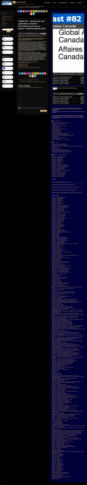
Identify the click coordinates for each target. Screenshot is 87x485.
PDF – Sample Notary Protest (57, 400)
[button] (68, 34)
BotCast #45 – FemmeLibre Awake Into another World (61, 299)
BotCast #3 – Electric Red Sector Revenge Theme (60, 452)
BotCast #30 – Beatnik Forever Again (58, 392)
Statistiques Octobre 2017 (56, 238)
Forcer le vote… (54, 104)
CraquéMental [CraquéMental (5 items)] (9, 469)
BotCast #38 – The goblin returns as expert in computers (61, 365)
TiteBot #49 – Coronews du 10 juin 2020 (58, 152)
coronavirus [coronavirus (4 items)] (14, 467)
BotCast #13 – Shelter (55, 441)
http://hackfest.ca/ (27, 62)
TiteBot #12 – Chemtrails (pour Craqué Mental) (59, 377)
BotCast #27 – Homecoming (56, 408)
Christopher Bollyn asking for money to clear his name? (61, 131)
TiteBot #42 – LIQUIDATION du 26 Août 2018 (59, 217)
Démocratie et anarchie (56, 109)
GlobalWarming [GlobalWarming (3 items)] (4, 474)
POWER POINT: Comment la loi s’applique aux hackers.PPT (30, 67)
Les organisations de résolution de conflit (59, 105)
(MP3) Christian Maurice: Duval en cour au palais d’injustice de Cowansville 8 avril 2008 (66, 410)
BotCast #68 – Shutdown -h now (57, 202)
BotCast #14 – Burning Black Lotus (58, 440)
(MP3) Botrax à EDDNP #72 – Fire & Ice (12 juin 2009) (60, 348)
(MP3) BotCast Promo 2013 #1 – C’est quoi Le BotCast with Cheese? (63, 163)
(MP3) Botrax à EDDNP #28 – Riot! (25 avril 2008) (60, 403)
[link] (84, 3)
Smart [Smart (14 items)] (10, 484)
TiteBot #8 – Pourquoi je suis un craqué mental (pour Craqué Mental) (63, 395)
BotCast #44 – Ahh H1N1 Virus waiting (58, 309)
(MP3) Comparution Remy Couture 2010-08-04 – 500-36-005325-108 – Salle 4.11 (65, 296)
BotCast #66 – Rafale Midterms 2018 (58, 209)
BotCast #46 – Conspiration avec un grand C (59, 297)
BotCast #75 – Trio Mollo (56, 143)
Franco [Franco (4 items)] (18, 472)
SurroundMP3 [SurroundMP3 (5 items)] (15, 484)
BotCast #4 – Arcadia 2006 (56, 450)
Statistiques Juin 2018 (55, 214)
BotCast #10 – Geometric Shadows (57, 444)
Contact (4, 26)
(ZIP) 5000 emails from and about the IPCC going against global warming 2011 (65, 281)
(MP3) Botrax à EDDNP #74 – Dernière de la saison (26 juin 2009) (62, 346)
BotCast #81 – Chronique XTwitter (57, 136)
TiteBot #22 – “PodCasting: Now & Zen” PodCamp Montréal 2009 (62, 339)
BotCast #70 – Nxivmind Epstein (57, 200)
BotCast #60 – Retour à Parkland (57, 228)
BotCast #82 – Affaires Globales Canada (58, 135)
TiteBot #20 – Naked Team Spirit (57, 345)
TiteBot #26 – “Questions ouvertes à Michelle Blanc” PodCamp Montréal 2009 (65, 334)
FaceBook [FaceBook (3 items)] (3, 472)
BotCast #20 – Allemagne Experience (58, 433)
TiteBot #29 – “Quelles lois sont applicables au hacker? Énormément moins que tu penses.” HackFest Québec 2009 (67, 320)
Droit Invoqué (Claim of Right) (57, 352)
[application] (32, 33)
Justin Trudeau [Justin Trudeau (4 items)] (4, 477)
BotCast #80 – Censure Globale (57, 178)
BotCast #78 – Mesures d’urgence (57, 180)
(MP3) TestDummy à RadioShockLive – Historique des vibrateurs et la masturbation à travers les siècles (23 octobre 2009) (68, 326)
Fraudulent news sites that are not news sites (67, 95)
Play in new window (26, 35)
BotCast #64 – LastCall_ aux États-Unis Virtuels (60, 218)
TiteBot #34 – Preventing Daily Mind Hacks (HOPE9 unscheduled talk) (63, 272)
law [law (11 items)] (18, 477)
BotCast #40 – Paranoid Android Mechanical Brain (60, 358)
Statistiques (5, 24)
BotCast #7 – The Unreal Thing (57, 447)
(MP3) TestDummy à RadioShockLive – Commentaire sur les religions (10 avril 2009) (66, 360)
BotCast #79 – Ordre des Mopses (57, 179)
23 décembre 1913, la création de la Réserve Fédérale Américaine (63, 114)
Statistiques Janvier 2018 (56, 232)
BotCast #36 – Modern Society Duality (58, 371)
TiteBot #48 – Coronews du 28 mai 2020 (58, 153)
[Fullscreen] (82, 53)
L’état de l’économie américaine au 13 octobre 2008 (60, 386)
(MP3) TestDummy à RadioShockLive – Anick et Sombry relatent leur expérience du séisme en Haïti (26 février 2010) (68, 308)
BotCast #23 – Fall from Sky (56, 428)
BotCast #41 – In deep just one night (58, 347)
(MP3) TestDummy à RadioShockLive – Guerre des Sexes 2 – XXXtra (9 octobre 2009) (66, 328)
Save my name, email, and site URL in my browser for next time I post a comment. (31, 108)
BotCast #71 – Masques (56, 150)
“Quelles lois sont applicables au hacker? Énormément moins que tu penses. (32, 39)
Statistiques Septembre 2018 (57, 207)
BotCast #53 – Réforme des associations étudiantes (60, 247)
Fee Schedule (54, 351)
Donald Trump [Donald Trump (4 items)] (16, 469)
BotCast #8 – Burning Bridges (57, 446)
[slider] (30, 33)
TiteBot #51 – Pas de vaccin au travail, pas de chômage (61, 149)
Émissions (22, 6)
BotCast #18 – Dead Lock (56, 435)
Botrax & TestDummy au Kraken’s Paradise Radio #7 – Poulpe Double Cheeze (65, 376)
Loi (2, 15)
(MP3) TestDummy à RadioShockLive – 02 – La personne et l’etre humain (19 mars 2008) (66, 418)
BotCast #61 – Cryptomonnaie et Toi (58, 226)
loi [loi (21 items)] (2, 479)
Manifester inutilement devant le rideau (58, 103)
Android (35, 36)
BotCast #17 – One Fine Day (56, 436)
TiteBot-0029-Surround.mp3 (23, 64)
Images (4, 22)
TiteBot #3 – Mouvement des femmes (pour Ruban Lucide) (61, 424)
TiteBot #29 (20, 38)
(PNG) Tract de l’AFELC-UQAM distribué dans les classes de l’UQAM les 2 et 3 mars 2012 (66, 171)
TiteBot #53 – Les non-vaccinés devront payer (59, 146)
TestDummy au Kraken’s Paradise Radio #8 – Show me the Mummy (63, 394)
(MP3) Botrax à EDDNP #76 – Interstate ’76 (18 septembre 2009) (62, 341)
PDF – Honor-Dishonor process (57, 401)
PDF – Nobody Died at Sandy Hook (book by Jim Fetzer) (61, 161)
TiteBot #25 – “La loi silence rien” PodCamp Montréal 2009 (61, 335)
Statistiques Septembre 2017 (57, 239)
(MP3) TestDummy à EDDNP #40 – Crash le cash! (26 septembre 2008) (63, 387)
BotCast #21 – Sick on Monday (57, 432)
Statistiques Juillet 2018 (56, 213)
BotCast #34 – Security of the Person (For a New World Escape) (62, 375)
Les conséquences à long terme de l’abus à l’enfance (67, 88)
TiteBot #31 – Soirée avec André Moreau (58, 284)
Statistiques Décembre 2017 (56, 233)
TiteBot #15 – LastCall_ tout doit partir (58, 369)
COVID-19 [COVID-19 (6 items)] (3, 469)
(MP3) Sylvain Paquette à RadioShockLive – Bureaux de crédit (62, 378)
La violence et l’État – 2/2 (56, 106)
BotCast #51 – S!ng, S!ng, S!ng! (57, 264)
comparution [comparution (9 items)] (4, 467)
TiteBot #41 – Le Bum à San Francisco (58, 220)
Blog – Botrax (56, 121)
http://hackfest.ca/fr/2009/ (32, 62)
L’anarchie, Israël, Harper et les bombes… (59, 108)
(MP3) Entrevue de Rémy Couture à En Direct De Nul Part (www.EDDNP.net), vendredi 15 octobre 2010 (68, 294)
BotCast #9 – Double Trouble (57, 445)
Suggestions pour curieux (56, 111)
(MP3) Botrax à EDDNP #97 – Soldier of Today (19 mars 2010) (62, 301)
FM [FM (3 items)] (14, 472)
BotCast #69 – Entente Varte (56, 201)
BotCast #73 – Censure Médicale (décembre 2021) (60, 145)
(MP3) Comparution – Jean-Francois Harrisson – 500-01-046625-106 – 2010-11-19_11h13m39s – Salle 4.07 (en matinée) (67, 291)
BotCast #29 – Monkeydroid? (57, 398)
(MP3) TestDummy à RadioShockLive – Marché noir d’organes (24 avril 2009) (64, 357)
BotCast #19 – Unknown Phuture (57, 434)
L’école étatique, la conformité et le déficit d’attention (61, 112)
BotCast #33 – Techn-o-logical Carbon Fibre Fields (60, 379)
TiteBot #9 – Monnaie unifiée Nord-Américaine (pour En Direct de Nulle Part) (64, 389)
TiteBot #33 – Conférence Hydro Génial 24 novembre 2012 (61, 275)
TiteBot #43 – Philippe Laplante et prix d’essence (60, 216)
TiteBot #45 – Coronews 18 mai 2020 (58, 199)
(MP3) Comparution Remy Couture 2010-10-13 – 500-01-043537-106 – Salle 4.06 (65, 295)
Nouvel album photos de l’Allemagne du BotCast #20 (60, 251)
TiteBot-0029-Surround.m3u (23, 65)
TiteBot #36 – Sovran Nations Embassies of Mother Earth (61, 248)
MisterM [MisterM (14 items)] (15, 479)
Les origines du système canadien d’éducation (59, 113)
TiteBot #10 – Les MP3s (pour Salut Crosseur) (59, 384)
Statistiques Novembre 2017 (56, 237)
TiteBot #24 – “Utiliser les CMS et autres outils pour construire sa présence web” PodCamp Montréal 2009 (67, 336)
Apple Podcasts (27, 36)
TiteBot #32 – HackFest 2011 (56, 282)
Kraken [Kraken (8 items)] (10, 477)
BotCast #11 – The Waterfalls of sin (58, 443)
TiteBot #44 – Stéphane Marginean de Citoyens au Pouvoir (61, 211)
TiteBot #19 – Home (55, 349)
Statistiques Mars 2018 (55, 227)
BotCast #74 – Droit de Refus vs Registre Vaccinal (60, 144)
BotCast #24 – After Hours (56, 427)
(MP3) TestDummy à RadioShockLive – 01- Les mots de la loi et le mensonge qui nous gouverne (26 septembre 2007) (68, 431)
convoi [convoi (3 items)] (9, 467)
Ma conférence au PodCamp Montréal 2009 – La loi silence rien (62, 130)
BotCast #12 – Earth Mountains (57, 442)
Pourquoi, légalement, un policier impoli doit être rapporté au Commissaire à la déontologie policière (67, 126)
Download (32, 35)
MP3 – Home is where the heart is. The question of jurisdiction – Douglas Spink (65, 397)
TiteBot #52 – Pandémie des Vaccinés (58, 148)
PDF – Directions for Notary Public (57, 402)
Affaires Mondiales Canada (7, 18)
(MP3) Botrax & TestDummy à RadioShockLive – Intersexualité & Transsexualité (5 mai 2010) (67, 298)
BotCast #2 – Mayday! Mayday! (57, 453)
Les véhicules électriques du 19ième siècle (59, 116)
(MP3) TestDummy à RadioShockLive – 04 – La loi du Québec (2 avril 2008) (64, 415)
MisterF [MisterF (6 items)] (6, 479)
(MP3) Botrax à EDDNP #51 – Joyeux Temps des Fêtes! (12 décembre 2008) (64, 374)
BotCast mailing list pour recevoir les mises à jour (60, 451)
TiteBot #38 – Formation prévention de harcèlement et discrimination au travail (65, 234)
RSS (42, 36)
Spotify (31, 36)
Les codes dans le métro (56, 117)
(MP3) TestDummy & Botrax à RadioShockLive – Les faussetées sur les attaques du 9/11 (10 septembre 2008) (67, 391)
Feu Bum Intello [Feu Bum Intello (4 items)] (9, 472)
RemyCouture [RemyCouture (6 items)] (16, 482)
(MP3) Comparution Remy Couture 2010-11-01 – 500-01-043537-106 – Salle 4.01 (65, 292)
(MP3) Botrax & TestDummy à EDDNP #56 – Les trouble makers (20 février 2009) (65, 366)
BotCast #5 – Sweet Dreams (56, 449)
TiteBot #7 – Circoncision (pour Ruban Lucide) (59, 396)
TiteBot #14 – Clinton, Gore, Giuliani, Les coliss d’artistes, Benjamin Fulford (64, 370)
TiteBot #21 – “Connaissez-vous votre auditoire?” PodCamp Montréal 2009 (64, 340)
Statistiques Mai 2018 (55, 215)
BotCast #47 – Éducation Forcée (57, 283)
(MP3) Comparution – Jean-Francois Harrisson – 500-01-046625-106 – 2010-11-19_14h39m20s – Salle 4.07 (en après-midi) (67, 289)
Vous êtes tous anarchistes (56, 110)
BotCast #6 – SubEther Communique (58, 448)
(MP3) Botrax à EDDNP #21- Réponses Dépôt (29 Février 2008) (62, 420)
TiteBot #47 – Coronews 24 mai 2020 (58, 154)
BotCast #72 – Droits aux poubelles (58, 147)
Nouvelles (4, 13)
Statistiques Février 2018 (56, 230)
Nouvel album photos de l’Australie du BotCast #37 (60, 250)
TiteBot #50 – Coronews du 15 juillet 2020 (59, 151)
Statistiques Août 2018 (55, 212)
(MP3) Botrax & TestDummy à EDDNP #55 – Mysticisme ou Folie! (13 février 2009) (65, 367)
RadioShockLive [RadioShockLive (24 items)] (9, 482)
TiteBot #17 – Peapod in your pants (58, 359)
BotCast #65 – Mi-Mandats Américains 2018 (59, 210)
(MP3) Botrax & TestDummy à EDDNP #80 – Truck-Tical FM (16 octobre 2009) (64, 327)
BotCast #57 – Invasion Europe (57, 235)
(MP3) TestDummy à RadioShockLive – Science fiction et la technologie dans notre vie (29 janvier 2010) (68, 315)
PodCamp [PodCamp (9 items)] (3, 482)
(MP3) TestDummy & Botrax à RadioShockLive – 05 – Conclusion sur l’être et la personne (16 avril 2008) (68, 407)
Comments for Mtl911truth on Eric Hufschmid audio (60, 129)
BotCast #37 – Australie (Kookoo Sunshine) (59, 368)
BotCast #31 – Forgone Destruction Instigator (59, 388)
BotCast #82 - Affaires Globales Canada (67, 67)
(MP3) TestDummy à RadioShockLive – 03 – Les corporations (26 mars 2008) (64, 417)
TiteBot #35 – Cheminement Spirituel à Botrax (59, 265)
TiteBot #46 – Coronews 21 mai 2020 (58, 155)
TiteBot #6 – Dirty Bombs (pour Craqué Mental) (59, 416)
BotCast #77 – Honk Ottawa (56, 181)
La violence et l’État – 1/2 (56, 107)
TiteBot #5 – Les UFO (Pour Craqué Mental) (59, 419)
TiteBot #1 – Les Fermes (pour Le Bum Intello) (59, 426)
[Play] (20, 33)
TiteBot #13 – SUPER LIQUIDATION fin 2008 (59, 372)
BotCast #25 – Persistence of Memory (58, 423)
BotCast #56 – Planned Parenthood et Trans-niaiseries (61, 236)
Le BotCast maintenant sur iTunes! (57, 454)
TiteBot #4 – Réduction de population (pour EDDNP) (60, 422)
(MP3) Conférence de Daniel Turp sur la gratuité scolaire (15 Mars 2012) (64, 279)
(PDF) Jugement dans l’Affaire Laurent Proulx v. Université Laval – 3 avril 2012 (65, 166)
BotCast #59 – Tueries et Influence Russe (59, 229)
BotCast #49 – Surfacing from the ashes (58, 273)
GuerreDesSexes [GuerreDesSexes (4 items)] (11, 474)
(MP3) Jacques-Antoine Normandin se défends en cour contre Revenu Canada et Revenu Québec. (68, 409)
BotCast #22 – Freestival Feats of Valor (58, 429)
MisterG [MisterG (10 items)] (10, 479)
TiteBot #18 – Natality (55, 350)
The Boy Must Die (55, 115)
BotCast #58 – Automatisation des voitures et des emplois (61, 231)
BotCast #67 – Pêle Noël (56, 208)
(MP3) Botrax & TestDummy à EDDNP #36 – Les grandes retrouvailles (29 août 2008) (66, 393)
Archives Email (8, 33)
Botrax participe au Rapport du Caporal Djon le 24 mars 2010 (62, 300)
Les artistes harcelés (55, 127)
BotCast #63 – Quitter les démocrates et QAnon (60, 219)
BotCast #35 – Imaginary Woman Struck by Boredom (60, 373)
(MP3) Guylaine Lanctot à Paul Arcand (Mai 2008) (60, 399)
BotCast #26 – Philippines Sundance (58, 421)
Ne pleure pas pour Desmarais (57, 128)
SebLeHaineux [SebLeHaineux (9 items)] (4, 484)
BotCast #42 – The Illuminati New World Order (59, 321)
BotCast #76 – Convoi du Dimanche (58, 182)
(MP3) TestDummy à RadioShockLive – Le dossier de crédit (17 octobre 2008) (65, 385)
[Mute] (41, 33)
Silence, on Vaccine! (7, 20)
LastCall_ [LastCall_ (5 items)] (14, 477)
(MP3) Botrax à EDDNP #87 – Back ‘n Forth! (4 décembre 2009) (62, 322)
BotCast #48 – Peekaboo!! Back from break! (59, 276)
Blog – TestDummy (56, 100)
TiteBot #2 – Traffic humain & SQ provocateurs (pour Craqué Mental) (63, 425)
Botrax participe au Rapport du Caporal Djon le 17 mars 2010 (62, 303)
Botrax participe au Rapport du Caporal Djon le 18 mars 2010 (62, 302)
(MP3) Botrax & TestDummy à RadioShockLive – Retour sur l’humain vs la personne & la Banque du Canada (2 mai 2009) (68, 356)
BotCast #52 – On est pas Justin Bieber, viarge (59, 249)
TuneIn (38, 36)
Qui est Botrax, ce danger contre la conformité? (60, 124)
